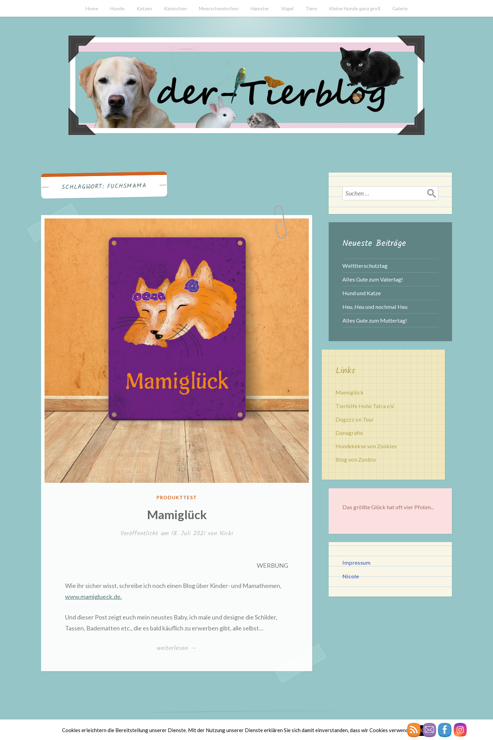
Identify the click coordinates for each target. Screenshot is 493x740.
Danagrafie (349, 432)
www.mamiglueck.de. (93, 596)
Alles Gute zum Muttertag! (374, 320)
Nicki (226, 534)
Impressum (356, 562)
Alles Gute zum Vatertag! (372, 279)
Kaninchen (175, 8)
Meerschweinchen (219, 8)
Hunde (117, 8)
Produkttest (176, 497)
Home (92, 8)
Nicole (350, 576)
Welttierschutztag (365, 265)
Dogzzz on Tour (355, 419)
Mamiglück (177, 514)
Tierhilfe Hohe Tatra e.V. (365, 406)
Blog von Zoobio (356, 459)
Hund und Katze (361, 293)
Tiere (311, 8)
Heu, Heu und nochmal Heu (374, 306)
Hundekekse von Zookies (366, 446)
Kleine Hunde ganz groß (354, 8)
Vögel (287, 8)
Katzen (144, 8)
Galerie (400, 8)
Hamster (260, 8)
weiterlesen (176, 648)
